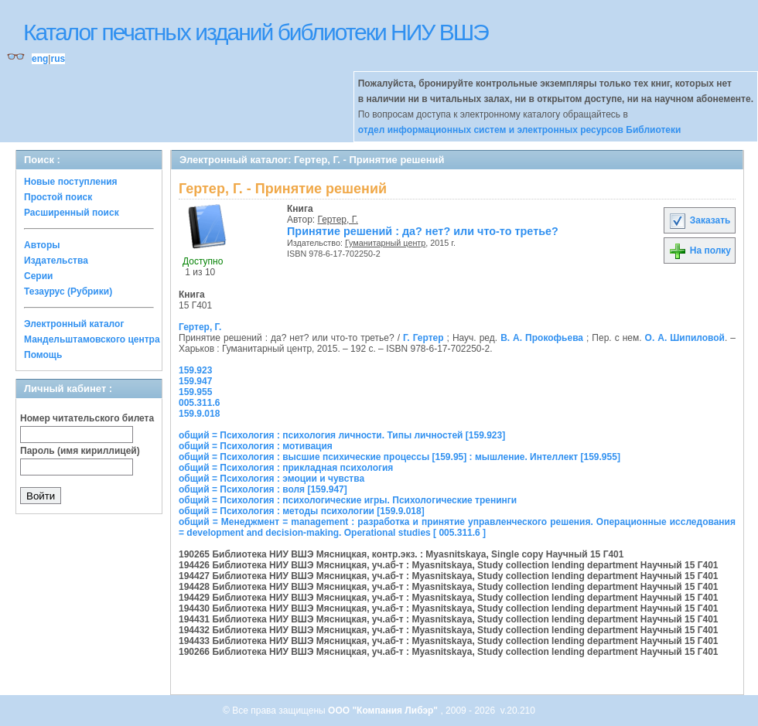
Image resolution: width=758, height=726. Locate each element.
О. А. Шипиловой (685, 337)
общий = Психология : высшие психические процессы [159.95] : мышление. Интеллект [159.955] (399, 457)
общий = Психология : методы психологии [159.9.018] (302, 511)
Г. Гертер (423, 337)
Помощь (43, 354)
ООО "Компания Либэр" (384, 710)
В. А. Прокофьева (541, 337)
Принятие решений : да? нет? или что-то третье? (422, 231)
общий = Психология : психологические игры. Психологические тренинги (348, 500)
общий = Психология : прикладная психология (286, 467)
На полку (699, 250)
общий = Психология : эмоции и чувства (271, 478)
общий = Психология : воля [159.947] (263, 489)
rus (57, 58)
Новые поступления (71, 181)
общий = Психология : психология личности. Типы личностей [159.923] (342, 435)
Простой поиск (58, 197)
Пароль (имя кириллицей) (80, 450)
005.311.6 (199, 402)
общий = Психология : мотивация (256, 446)
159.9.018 (199, 413)
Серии (38, 276)
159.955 (195, 392)
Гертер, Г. (338, 219)
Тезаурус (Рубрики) (68, 291)
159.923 (195, 370)
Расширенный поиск (71, 212)
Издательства (56, 260)
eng (40, 58)
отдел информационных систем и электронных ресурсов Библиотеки (519, 129)
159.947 (195, 381)
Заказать (699, 220)
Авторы (42, 245)
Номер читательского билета (87, 418)
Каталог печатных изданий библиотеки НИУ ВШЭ (255, 32)
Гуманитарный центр (385, 242)
